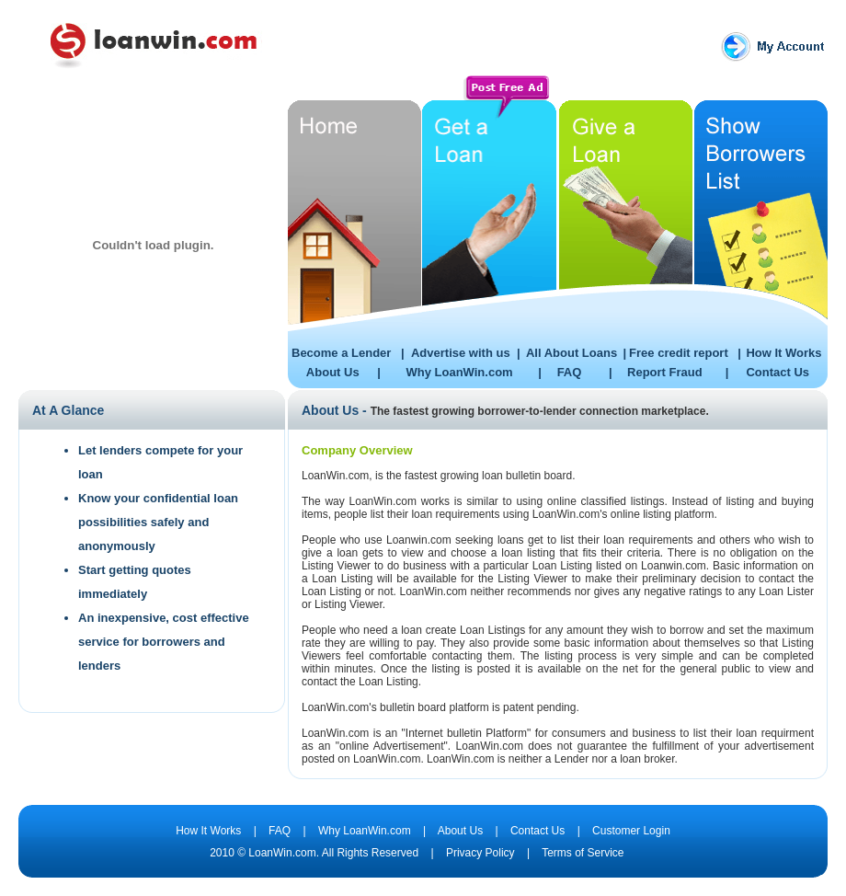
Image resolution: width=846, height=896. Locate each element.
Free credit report (678, 353)
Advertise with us (460, 353)
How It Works (783, 353)
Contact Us (777, 372)
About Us (333, 372)
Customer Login (631, 830)
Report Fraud (665, 372)
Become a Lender (341, 353)
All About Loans (571, 353)
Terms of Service (582, 852)
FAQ (569, 372)
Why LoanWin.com (459, 372)
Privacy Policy (479, 852)
